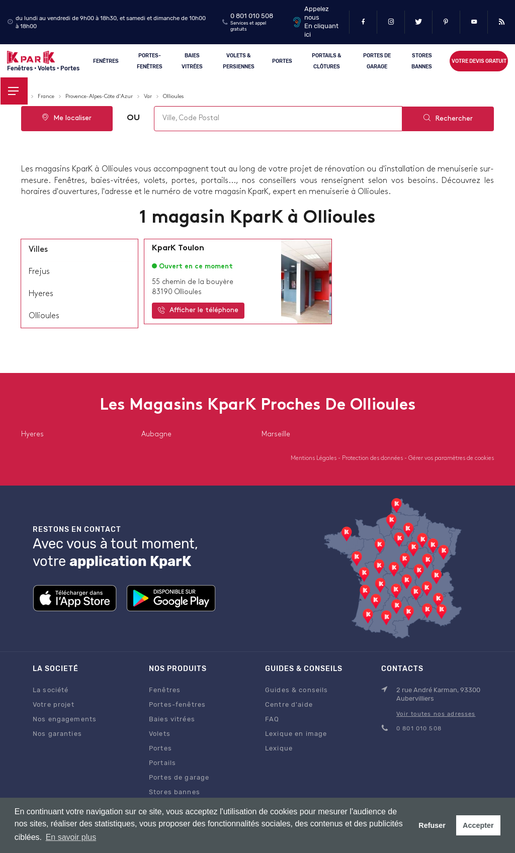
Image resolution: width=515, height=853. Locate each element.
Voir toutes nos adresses (435, 713)
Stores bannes (174, 792)
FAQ (272, 719)
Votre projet (53, 704)
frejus (39, 272)
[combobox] (277, 118)
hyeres (41, 294)
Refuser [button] (432, 825)
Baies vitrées (192, 60)
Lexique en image (296, 733)
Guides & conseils (296, 690)
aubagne (156, 434)
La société (50, 690)
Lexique (279, 748)
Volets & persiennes (238, 60)
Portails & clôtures (326, 60)
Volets (159, 733)
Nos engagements (65, 719)
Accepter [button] (478, 825)
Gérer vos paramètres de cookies (451, 458)
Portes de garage (377, 60)
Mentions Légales (314, 458)
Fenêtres (106, 60)
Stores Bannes (421, 60)
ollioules (44, 316)
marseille (276, 434)
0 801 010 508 (251, 16)
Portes (283, 60)
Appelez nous (316, 13)
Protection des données (373, 458)
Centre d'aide (289, 704)
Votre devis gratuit (478, 61)
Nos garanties (57, 733)
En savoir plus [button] (71, 837)
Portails (162, 763)
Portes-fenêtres (149, 60)
